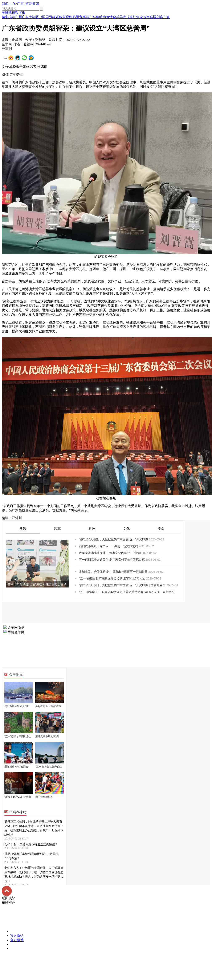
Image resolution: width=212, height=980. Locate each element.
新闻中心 (8, 3)
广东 (20, 3)
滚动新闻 (32, 3)
